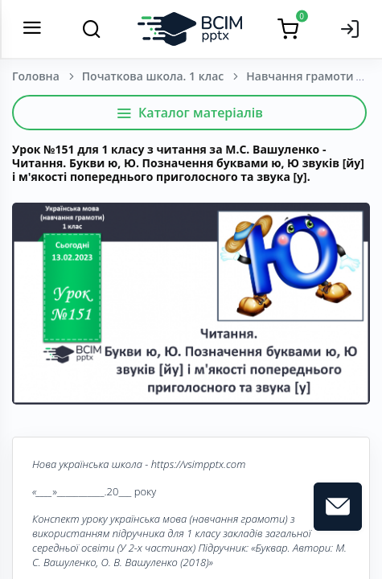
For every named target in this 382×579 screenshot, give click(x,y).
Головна (36, 76)
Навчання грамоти (299, 76)
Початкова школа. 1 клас (153, 76)
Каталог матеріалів (189, 112)
